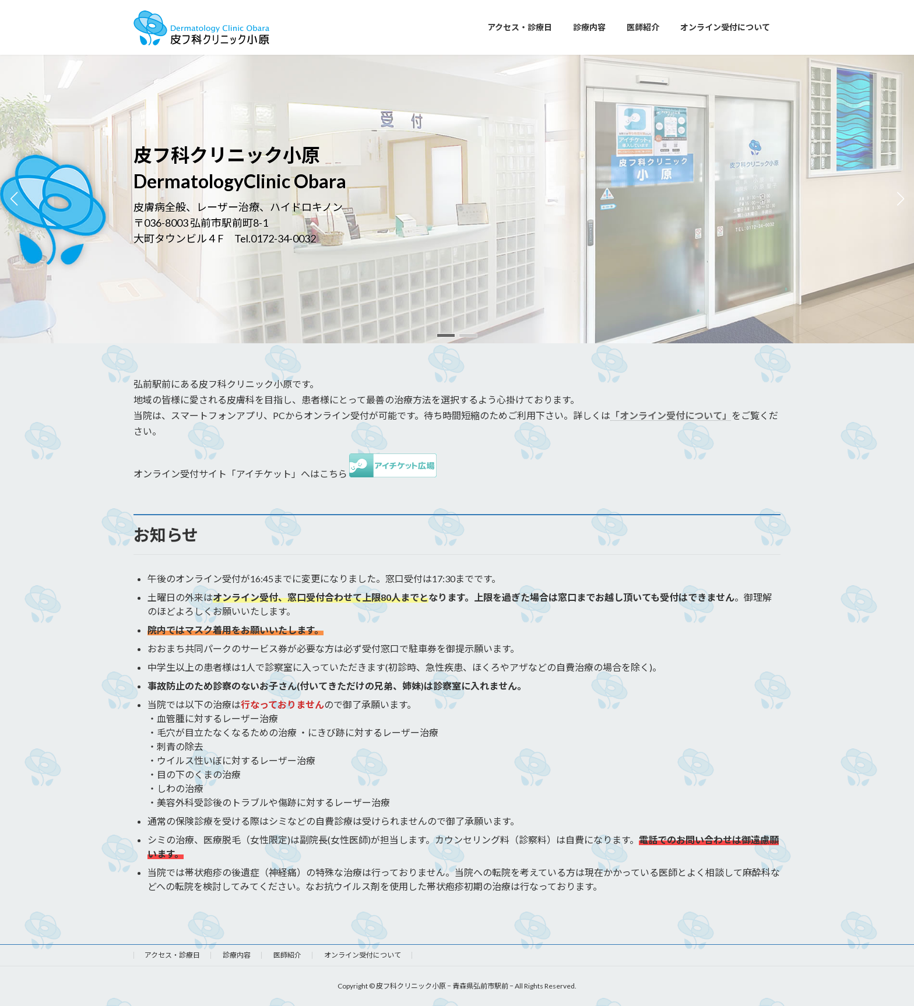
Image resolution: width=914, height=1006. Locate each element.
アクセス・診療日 (172, 955)
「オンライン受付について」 (671, 415)
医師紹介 (287, 955)
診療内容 (237, 955)
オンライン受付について (362, 955)
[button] (446, 335)
